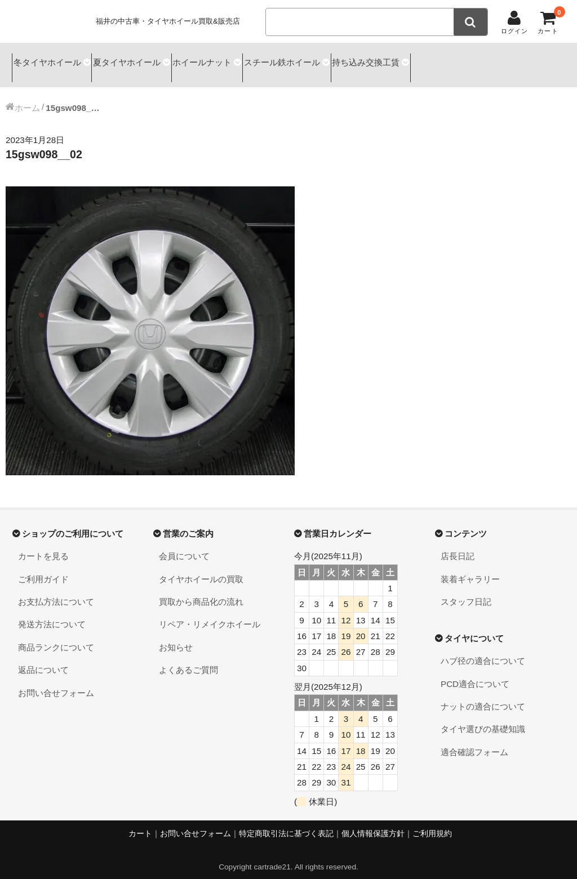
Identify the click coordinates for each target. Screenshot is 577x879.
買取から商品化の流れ (201, 591)
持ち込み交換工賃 (429, 60)
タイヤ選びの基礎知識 (483, 719)
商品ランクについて (56, 637)
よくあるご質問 (188, 659)
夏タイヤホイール (145, 60)
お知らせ (176, 637)
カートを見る (43, 546)
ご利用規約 (432, 823)
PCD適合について (475, 674)
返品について (43, 659)
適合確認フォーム (474, 742)
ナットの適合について (483, 696)
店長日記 (457, 546)
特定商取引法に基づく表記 (286, 823)
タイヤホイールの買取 (201, 569)
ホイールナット (235, 60)
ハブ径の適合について (483, 651)
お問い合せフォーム (56, 683)
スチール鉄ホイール (330, 60)
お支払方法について (56, 591)
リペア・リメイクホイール (209, 614)
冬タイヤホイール (49, 60)
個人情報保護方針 (373, 823)
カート (140, 823)
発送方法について (52, 614)
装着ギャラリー (470, 569)
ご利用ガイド (43, 569)
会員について (184, 546)
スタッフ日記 (466, 591)
